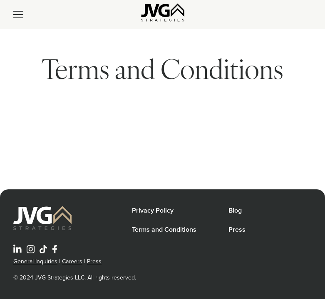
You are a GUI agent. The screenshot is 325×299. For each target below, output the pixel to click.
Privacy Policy (153, 210)
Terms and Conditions (164, 229)
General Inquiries (35, 261)
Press (237, 229)
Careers (72, 261)
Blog (235, 210)
